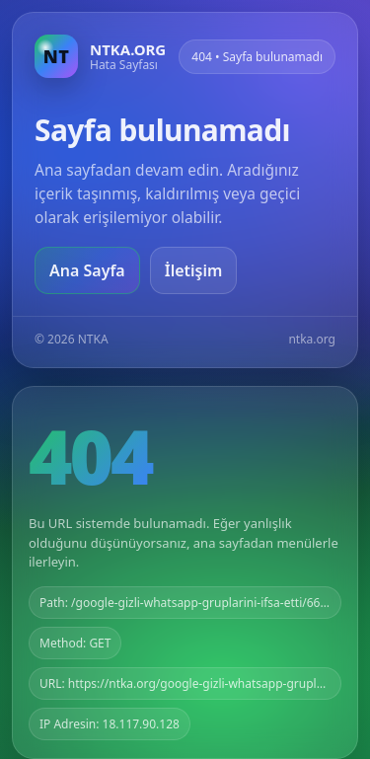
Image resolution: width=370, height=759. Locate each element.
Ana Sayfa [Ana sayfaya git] (87, 270)
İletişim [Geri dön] (194, 270)
